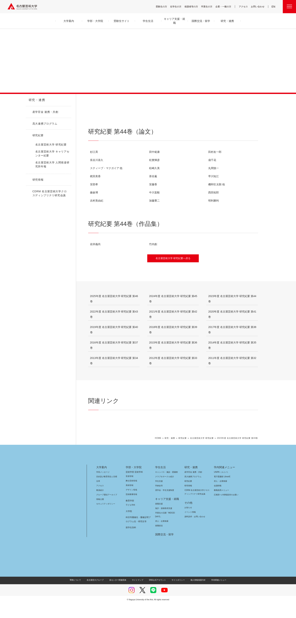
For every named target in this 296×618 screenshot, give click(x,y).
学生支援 (159, 495)
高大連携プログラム (192, 491)
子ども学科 (130, 519)
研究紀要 (182, 452)
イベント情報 (189, 526)
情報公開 (100, 513)
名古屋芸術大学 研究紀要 (202, 452)
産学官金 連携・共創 (192, 486)
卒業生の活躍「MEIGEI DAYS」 (167, 527)
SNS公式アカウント (157, 594)
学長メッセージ (102, 486)
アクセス (244, 6)
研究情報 (188, 500)
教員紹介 (100, 504)
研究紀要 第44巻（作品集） (147, 115)
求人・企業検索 (161, 535)
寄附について (78, 594)
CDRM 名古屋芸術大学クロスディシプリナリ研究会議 (197, 506)
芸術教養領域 (131, 508)
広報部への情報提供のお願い (226, 509)
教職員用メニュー (221, 504)
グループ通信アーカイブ (106, 509)
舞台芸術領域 (131, 495)
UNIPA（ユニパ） (220, 486)
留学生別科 (131, 541)
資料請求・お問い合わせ (194, 531)
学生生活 (160, 482)
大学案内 (101, 482)
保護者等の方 (193, 6)
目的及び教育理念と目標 (106, 491)
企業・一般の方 (225, 6)
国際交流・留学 (163, 549)
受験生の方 (164, 6)
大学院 (129, 525)
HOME (159, 452)
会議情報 (217, 500)
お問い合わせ (258, 6)
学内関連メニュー (224, 482)
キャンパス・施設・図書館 (165, 486)
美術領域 (129, 499)
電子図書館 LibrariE (222, 491)
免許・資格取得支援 (163, 522)
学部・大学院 (133, 482)
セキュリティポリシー (104, 518)
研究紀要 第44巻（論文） (106, 115)
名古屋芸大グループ (97, 594)
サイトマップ (138, 594)
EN (273, 6)
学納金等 (159, 500)
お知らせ (188, 522)
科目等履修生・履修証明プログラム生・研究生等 (138, 533)
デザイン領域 (131, 504)
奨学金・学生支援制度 (164, 504)
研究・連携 (36, 100)
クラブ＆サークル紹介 (164, 491)
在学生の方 (178, 6)
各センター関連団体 (119, 594)
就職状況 (159, 540)
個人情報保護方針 (195, 594)
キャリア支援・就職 (165, 513)
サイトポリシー (176, 594)
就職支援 (159, 518)
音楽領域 (129, 490)
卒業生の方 (209, 6)
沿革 (98, 495)
